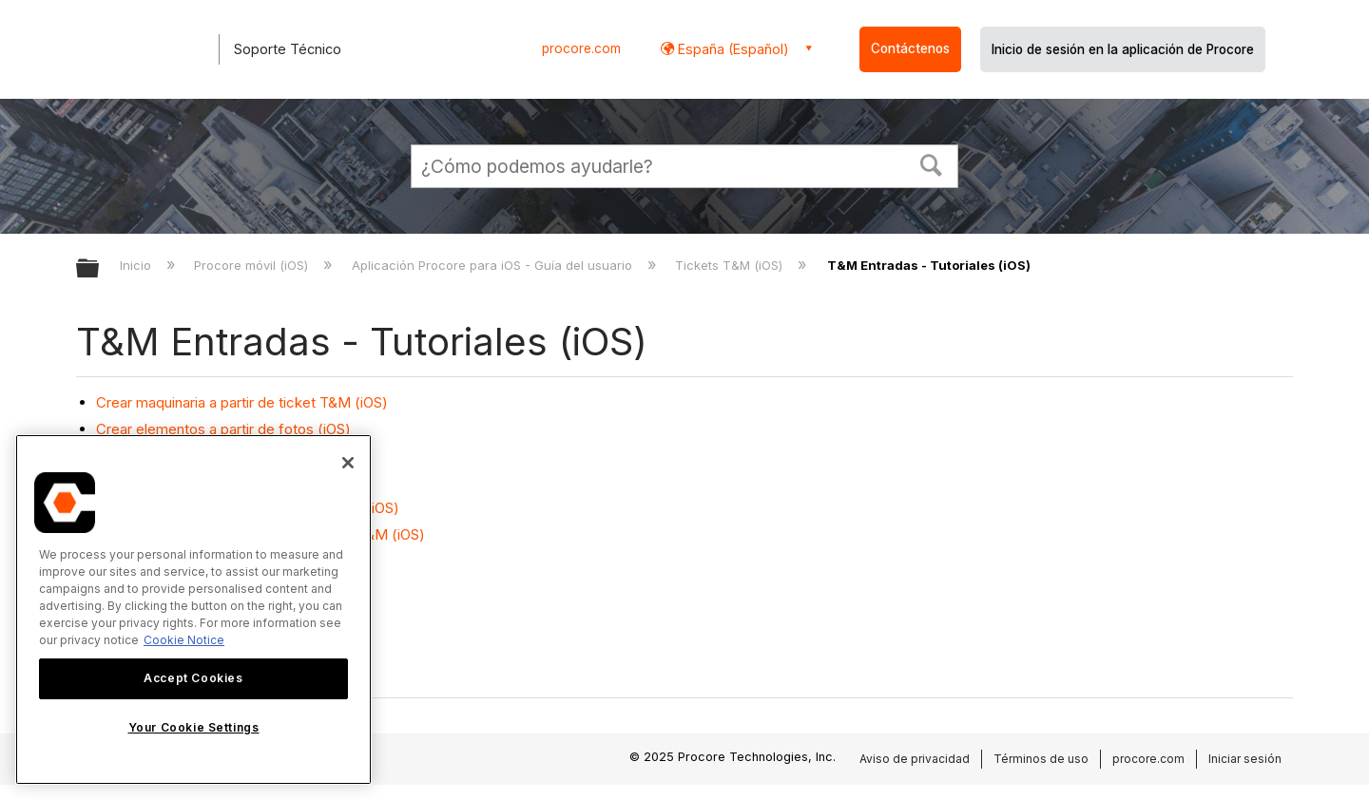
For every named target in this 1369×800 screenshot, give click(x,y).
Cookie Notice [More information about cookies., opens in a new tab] (184, 640)
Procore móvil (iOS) (253, 265)
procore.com (581, 48)
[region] (193, 609)
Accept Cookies (193, 678)
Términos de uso (1041, 759)
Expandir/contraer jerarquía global (100, 269)
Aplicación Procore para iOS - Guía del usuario (494, 265)
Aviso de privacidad (914, 759)
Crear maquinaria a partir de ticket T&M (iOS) (242, 402)
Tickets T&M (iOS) (730, 265)
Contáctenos (910, 48)
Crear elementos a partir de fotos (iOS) (223, 429)
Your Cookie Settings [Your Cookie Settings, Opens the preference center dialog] (194, 727)
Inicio (137, 265)
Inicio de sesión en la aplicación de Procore (1123, 49)
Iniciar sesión (1245, 759)
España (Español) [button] (731, 49)
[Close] (348, 463)
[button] (931, 163)
